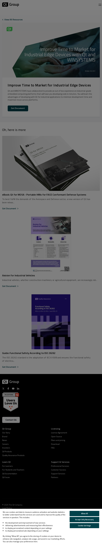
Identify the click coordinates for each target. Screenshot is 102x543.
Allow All (84, 513)
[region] (51, 526)
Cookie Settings (84, 525)
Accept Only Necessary (84, 519)
